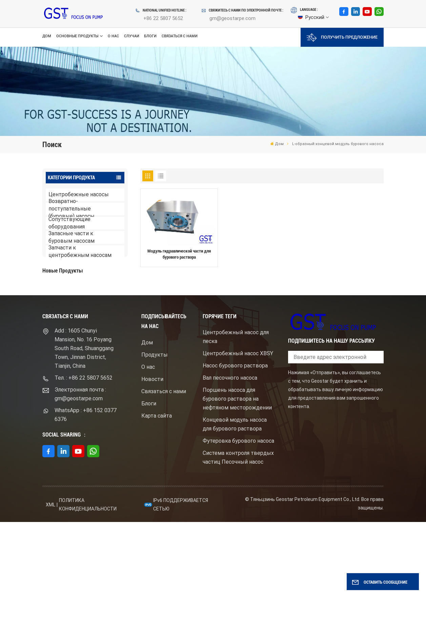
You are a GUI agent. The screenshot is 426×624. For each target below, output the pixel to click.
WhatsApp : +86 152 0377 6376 (86, 516)
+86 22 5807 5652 (163, 18)
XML (50, 606)
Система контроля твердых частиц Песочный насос (238, 559)
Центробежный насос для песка (236, 439)
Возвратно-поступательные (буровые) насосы (71, 209)
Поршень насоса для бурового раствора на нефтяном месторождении (237, 501)
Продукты (154, 457)
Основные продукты (77, 36)
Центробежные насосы (78, 194)
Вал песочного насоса (230, 480)
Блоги (150, 36)
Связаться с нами (180, 36)
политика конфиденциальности (88, 607)
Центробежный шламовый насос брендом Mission (94, 343)
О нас (113, 36)
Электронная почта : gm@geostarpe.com (80, 496)
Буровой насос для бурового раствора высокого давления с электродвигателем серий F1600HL (97, 296)
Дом (46, 36)
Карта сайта (156, 518)
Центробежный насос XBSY (238, 455)
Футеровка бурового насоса (238, 543)
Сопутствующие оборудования (69, 223)
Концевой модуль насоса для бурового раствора (235, 526)
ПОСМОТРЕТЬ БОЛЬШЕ (78, 312)
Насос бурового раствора (235, 468)
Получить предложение (342, 37)
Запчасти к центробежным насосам (79, 251)
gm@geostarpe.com (232, 18)
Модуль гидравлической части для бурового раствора (179, 254)
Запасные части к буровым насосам (71, 237)
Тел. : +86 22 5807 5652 (84, 480)
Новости (152, 481)
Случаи (131, 36)
